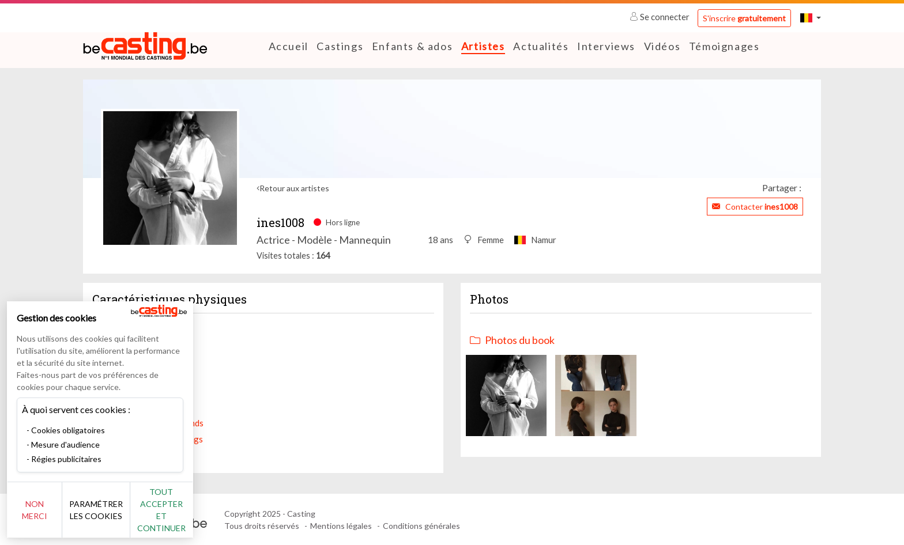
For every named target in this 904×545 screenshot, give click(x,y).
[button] (810, 17)
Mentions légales (341, 525)
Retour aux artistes (294, 188)
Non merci (47, 516)
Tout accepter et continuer (208, 516)
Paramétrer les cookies (128, 516)
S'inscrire (744, 18)
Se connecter (660, 17)
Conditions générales (421, 525)
